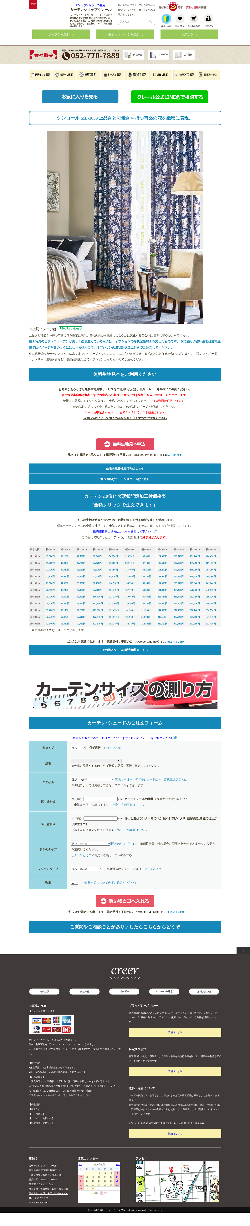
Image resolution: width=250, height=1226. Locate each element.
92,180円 (97, 596)
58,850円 (81, 589)
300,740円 (195, 623)
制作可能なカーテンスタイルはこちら (125, 492)
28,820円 (50, 616)
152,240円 (114, 637)
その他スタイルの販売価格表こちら (125, 663)
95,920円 (113, 589)
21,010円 (50, 583)
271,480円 (179, 623)
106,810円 (98, 610)
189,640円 (195, 589)
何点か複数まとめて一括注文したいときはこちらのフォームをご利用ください (125, 751)
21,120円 (50, 589)
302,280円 (195, 637)
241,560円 (162, 623)
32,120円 (65, 569)
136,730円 (130, 596)
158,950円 (146, 596)
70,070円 (81, 603)
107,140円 (146, 576)
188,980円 (195, 583)
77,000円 (113, 576)
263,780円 (195, 610)
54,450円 (65, 610)
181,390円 (162, 596)
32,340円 (50, 637)
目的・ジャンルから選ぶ (123, 47)
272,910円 (179, 637)
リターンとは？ (81, 868)
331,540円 (211, 630)
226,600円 (195, 603)
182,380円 (130, 637)
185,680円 (146, 610)
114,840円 (130, 589)
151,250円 (162, 583)
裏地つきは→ (123, 792)
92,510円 (129, 576)
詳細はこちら (175, 1045)
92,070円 (129, 569)
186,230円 (146, 616)
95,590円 (113, 583)
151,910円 (195, 576)
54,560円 (65, 616)
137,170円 (179, 576)
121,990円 (162, 569)
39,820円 (65, 583)
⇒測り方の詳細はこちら (128, 818)
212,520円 (146, 637)
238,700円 (179, 616)
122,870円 (98, 637)
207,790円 (211, 583)
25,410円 (50, 603)
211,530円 (146, 623)
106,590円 (146, 569)
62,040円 (97, 569)
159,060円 (130, 610)
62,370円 (97, 576)
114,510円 (114, 596)
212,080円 (162, 616)
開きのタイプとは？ (124, 857)
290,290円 (211, 616)
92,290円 (81, 623)
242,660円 (162, 637)
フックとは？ (152, 882)
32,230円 (65, 576)
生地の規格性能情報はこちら (125, 481)
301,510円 (195, 630)
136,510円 (179, 569)
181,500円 (130, 623)
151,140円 (195, 569)
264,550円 (195, 616)
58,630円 (81, 583)
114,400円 (130, 583)
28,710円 (50, 610)
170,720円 (179, 589)
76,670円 (113, 569)
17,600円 (50, 569)
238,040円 (179, 610)
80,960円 (81, 610)
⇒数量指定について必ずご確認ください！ (109, 895)
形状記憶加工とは (175, 792)
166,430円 (211, 569)
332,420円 (211, 637)
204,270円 (179, 603)
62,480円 (65, 637)
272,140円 (179, 630)
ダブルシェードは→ (148, 792)
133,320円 (114, 610)
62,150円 (65, 623)
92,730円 (81, 637)
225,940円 (195, 596)
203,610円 (179, 596)
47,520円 (81, 569)
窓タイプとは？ (114, 761)
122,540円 (162, 576)
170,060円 (179, 583)
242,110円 (162, 630)
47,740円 (81, 576)
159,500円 (146, 603)
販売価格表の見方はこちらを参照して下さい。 (125, 544)
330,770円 (211, 623)
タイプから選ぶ (59, 47)
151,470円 (114, 623)
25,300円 (50, 596)
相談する (187, 47)
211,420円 (162, 610)
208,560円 (211, 589)
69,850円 (81, 596)
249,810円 (211, 603)
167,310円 (211, 576)
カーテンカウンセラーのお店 (87, 5)
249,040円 (211, 596)
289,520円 (211, 610)
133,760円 (146, 589)
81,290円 (81, 616)
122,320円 (98, 623)
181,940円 (162, 603)
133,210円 (146, 583)
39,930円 (65, 589)
